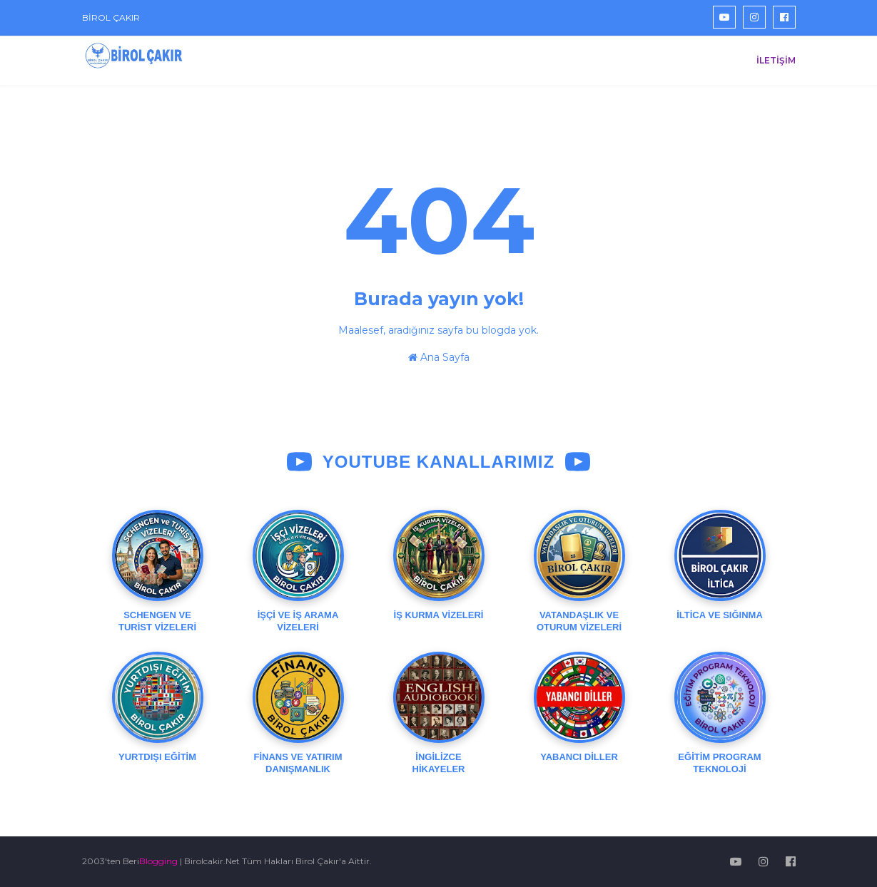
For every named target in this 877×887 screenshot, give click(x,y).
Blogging (158, 861)
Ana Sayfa (439, 357)
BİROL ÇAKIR (111, 17)
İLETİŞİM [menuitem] (776, 60)
